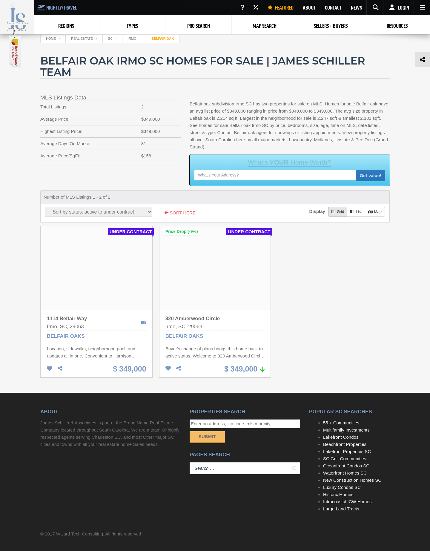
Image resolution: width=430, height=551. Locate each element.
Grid (337, 211)
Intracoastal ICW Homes (347, 501)
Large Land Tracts (341, 508)
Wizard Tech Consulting (79, 533)
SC (110, 38)
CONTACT (333, 7)
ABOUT (309, 7)
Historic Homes (338, 494)
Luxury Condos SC (342, 487)
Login (398, 7)
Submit (207, 436)
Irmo (132, 38)
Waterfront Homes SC (345, 472)
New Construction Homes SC (352, 480)
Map (375, 211)
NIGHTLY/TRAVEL (57, 7)
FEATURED (281, 7)
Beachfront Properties (344, 444)
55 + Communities (341, 422)
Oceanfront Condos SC (346, 465)
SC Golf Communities (344, 458)
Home (51, 38)
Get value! (370, 175)
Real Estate (82, 38)
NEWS (356, 7)
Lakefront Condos (340, 437)
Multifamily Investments (346, 429)
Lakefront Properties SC (347, 451)
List (356, 211)
